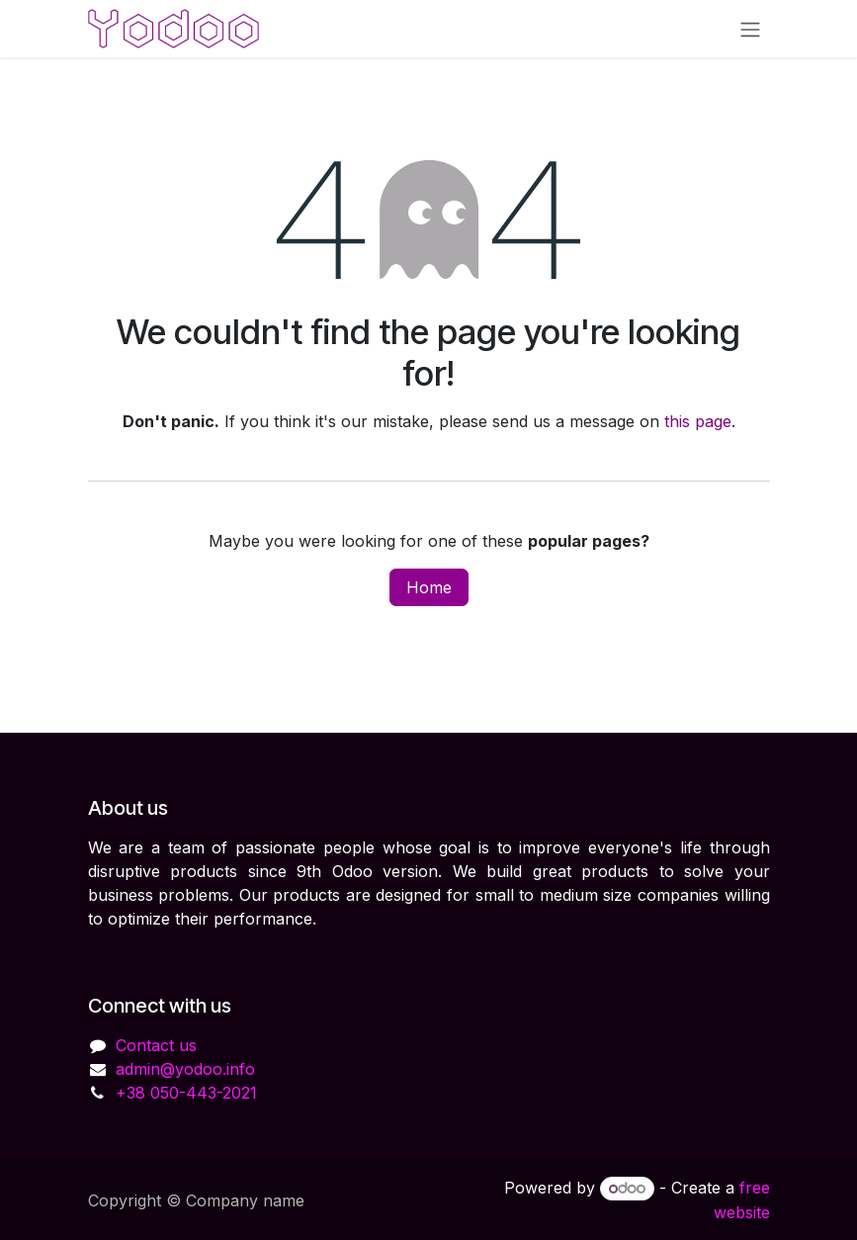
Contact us (156, 1045)
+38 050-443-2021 (186, 1093)
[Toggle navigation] (750, 28)
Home (429, 587)
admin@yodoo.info (185, 1069)
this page (697, 421)
